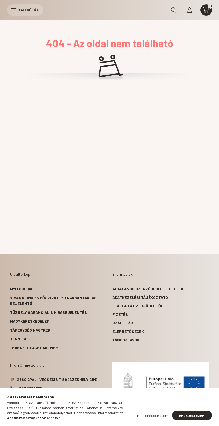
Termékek (20, 338)
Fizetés (120, 314)
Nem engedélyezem (152, 415)
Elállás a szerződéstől (137, 305)
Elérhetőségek (128, 331)
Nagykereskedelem (30, 321)
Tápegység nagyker (30, 330)
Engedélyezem (192, 415)
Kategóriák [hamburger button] (25, 10)
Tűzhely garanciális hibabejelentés (48, 312)
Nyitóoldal (21, 288)
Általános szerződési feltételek (147, 288)
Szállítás (122, 322)
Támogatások (126, 339)
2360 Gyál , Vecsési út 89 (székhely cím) (57, 379)
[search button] (173, 10)
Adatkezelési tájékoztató (140, 297)
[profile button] (189, 10)
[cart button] (206, 10)
